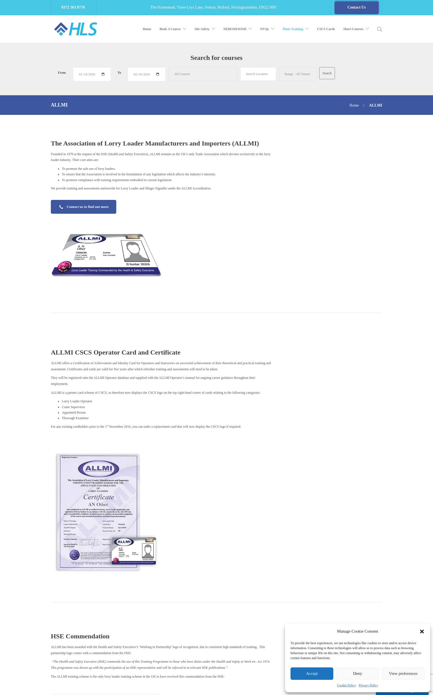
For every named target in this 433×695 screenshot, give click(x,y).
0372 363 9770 (71, 594)
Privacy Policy (368, 685)
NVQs (264, 29)
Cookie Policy (346, 685)
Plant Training (292, 29)
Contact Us (170, 636)
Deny (357, 673)
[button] (422, 631)
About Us (169, 596)
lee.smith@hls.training (75, 611)
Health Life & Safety (101, 685)
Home (147, 29)
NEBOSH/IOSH (234, 29)
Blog (166, 586)
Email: (55, 611)
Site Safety (201, 29)
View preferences (403, 673)
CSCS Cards (326, 29)
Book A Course (170, 29)
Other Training (173, 626)
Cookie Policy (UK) (176, 646)
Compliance (171, 566)
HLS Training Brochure (66, 622)
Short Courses (353, 29)
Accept (312, 673)
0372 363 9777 (76, 599)
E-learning (170, 556)
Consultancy (171, 576)
